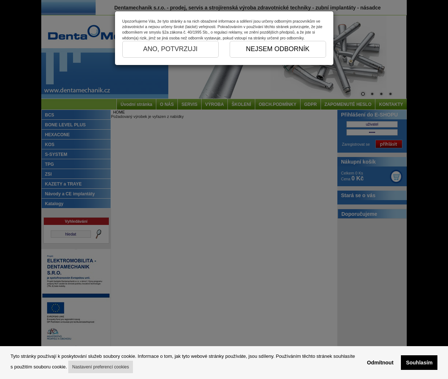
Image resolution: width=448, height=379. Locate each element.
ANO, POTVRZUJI (170, 49)
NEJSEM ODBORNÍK (277, 49)
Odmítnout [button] (380, 362)
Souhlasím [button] (419, 362)
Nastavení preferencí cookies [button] (100, 367)
